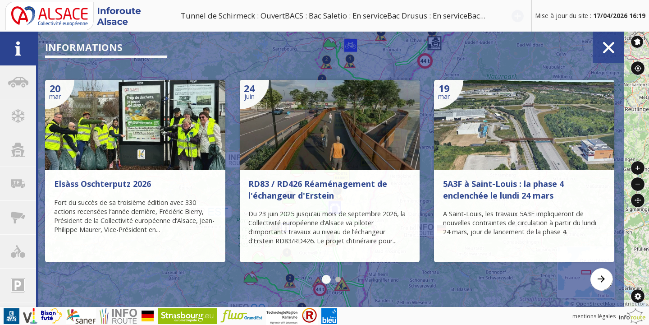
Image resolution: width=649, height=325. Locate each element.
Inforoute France (637, 41)
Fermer (608, 47)
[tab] (18, 48)
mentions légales (594, 316)
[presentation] (601, 279)
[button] (326, 279)
